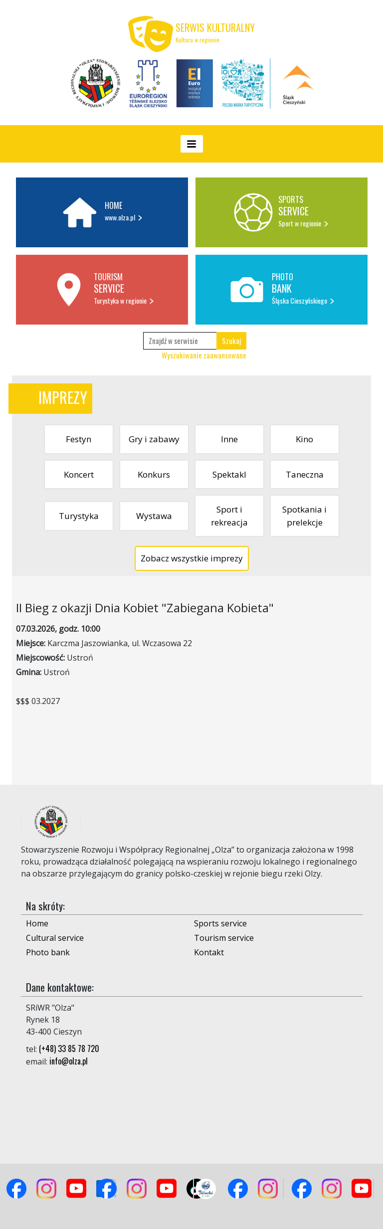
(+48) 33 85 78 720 (69, 1048)
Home (37, 923)
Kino (304, 439)
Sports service (220, 923)
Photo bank (48, 952)
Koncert (79, 474)
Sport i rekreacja (229, 516)
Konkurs (154, 474)
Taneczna (305, 474)
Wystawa (154, 516)
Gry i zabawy (154, 439)
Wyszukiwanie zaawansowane (204, 355)
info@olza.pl (68, 1061)
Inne (229, 439)
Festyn (78, 439)
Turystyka (79, 516)
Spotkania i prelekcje (304, 516)
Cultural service (55, 937)
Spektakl (229, 474)
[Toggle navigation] (192, 144)
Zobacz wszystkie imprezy (192, 558)
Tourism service (224, 937)
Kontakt (209, 952)
